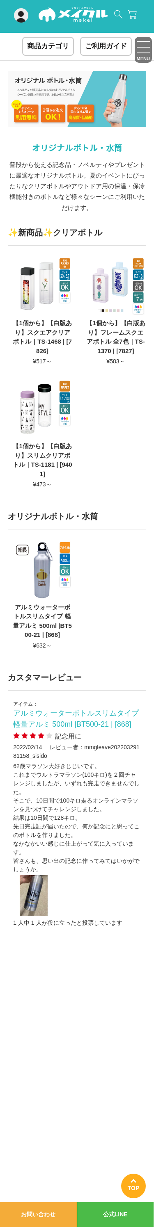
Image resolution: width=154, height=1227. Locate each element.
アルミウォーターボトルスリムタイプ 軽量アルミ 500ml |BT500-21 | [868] (76, 718)
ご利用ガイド (106, 46)
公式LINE (115, 1214)
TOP (134, 1188)
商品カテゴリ (48, 46)
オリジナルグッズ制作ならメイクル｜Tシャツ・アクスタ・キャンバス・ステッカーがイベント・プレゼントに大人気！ (73, 17)
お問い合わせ (38, 1214)
